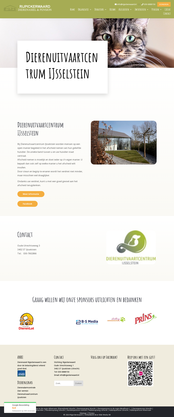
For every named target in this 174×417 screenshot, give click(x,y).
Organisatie (83, 10)
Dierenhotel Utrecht (66, 408)
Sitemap (83, 413)
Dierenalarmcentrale (26, 387)
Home (72, 10)
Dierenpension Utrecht (142, 408)
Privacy (91, 413)
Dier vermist (22, 390)
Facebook (27, 203)
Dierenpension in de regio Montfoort (113, 408)
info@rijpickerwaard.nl (125, 4)
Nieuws (113, 10)
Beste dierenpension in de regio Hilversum (39, 408)
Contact (167, 14)
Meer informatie (31, 194)
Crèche (168, 10)
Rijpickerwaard (76, 415)
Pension (155, 10)
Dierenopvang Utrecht (86, 408)
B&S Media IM (105, 415)
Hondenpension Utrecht (77, 410)
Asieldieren (124, 10)
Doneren (164, 4)
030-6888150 (148, 4)
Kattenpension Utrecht (118, 410)
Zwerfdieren (140, 10)
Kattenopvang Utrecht (98, 410)
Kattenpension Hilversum (140, 410)
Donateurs (99, 10)
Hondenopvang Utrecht (55, 410)
